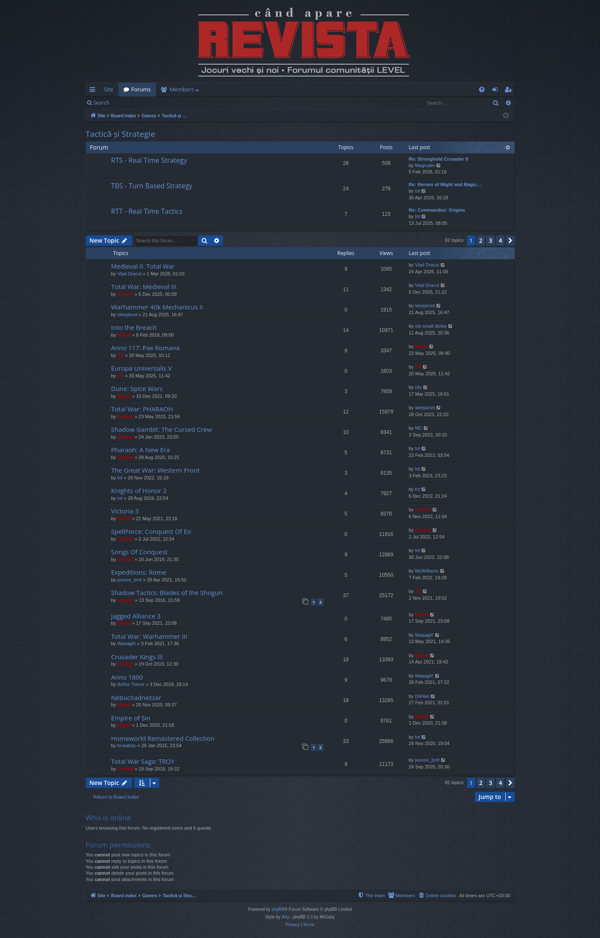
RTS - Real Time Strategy (149, 160)
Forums (141, 89)
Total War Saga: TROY (143, 761)
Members (181, 89)
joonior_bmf (129, 579)
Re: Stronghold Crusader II (438, 159)
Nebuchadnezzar (136, 697)
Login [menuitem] (496, 90)
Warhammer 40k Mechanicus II (157, 307)
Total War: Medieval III (144, 286)
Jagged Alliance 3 (136, 616)
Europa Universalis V (141, 368)
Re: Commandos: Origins (437, 210)
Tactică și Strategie (120, 133)
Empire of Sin (131, 718)
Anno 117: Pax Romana (145, 347)
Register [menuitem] (509, 90)
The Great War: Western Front (155, 470)
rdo (418, 387)
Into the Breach (134, 327)
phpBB (278, 909)
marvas (125, 600)
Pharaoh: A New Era (140, 449)
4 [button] (500, 240)
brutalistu (126, 745)
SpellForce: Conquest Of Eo (151, 531)
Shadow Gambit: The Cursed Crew (161, 429)
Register (156, 102)
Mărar (421, 346)
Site (108, 89)
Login (127, 102)
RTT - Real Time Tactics (147, 211)
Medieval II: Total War (143, 266)
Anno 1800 (127, 677)
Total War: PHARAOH (142, 409)
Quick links (94, 90)
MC (418, 428)
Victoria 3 (125, 511)
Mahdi (124, 334)
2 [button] (480, 240)
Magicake (425, 165)
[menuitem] (350, 89)
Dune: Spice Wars (137, 388)
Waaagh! (126, 643)
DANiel (422, 696)
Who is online (108, 817)
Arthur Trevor (130, 684)
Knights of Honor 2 (139, 490)
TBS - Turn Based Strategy (152, 185)
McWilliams (427, 570)
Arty (285, 917)
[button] (510, 240)
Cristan (125, 294)
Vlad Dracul (129, 273)
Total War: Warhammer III (149, 636)
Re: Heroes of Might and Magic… (445, 184)
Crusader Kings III (137, 656)
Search (101, 102)
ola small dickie (431, 326)
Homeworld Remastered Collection (163, 738)
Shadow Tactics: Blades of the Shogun (167, 592)
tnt (417, 190)
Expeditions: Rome (138, 572)
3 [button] (490, 240)
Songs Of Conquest (139, 551)
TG (120, 355)
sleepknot (127, 314)
